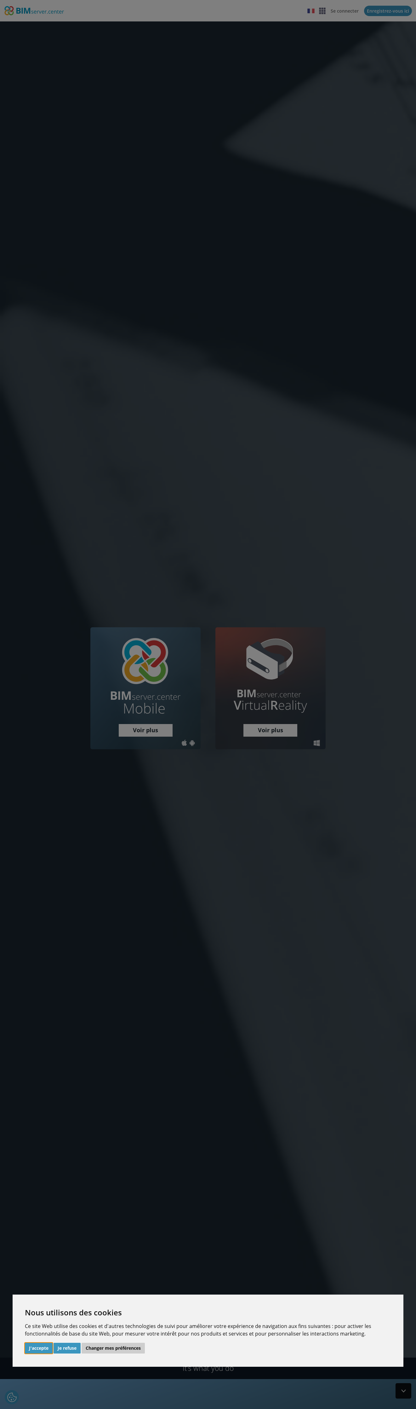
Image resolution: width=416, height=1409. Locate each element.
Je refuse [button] (67, 1348)
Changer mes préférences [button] (113, 1348)
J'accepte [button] (38, 1348)
